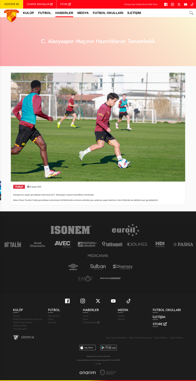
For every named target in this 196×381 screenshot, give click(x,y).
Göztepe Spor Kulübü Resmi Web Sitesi (141, 4)
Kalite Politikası (160, 337)
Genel (85, 319)
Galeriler (121, 319)
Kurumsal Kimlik (20, 325)
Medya (83, 13)
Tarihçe (16, 316)
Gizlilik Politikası (176, 337)
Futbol (85, 316)
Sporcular (52, 322)
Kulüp (28, 13)
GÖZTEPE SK (11, 4)
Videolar (121, 316)
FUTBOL (44, 13)
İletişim (134, 13)
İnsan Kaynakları (20, 328)
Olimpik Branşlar (91, 322)
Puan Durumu (54, 316)
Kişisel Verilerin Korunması (140, 337)
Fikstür (51, 319)
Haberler (64, 13)
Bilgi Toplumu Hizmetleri (116, 337)
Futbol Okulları (108, 13)
